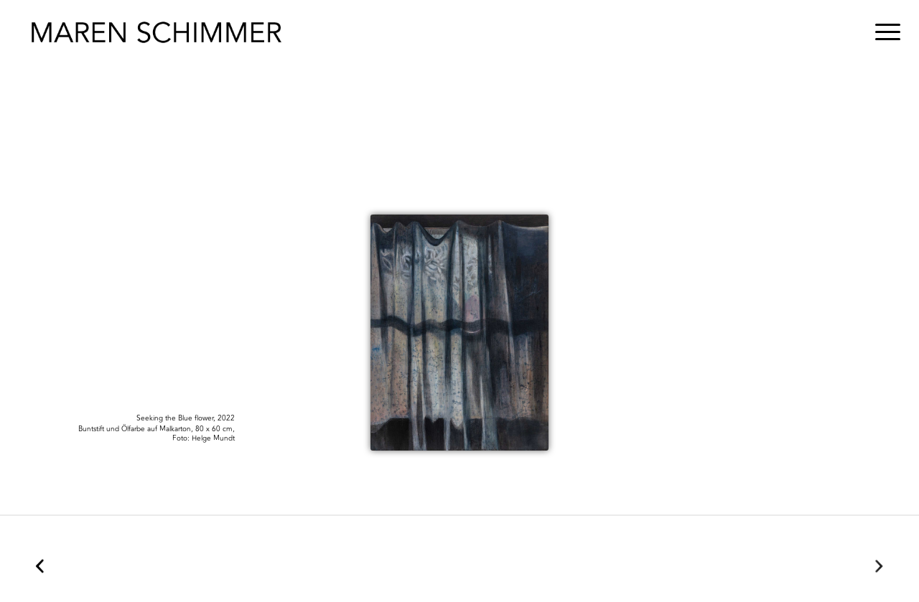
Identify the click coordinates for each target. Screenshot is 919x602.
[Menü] (883, 32)
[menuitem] (883, 32)
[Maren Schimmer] (156, 32)
